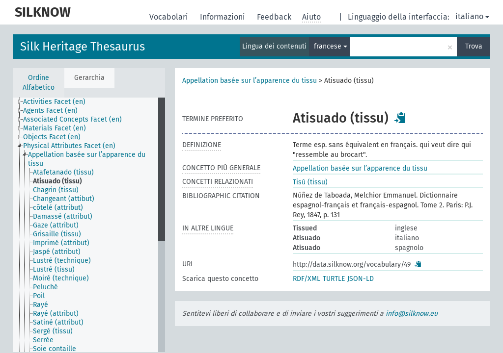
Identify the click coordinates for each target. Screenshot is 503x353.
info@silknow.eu (412, 313)
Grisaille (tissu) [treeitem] (57, 234)
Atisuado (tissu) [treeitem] (57, 181)
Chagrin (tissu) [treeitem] (56, 190)
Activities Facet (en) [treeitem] (54, 102)
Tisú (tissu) (310, 182)
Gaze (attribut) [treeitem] (56, 225)
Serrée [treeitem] (43, 340)
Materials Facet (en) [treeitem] (54, 128)
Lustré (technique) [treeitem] (62, 260)
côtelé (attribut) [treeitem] (58, 207)
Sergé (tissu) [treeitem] (53, 331)
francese (330, 46)
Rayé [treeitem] (40, 305)
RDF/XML (306, 279)
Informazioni (223, 17)
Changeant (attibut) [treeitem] (63, 199)
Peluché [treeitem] (45, 287)
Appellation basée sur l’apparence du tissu (249, 80)
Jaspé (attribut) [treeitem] (57, 252)
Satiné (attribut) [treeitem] (58, 322)
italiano (472, 16)
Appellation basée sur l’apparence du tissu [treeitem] (86, 159)
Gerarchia (89, 78)
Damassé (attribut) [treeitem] (62, 216)
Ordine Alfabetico (39, 83)
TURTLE (334, 279)
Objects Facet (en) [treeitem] (52, 137)
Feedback (275, 17)
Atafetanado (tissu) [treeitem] (63, 172)
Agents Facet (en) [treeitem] (50, 110)
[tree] (89, 225)
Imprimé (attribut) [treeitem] (61, 243)
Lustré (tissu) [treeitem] (54, 269)
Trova (473, 46)
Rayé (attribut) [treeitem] (56, 313)
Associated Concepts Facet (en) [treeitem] (72, 119)
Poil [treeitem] (39, 296)
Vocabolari (169, 17)
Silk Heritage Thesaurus (82, 46)
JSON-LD (360, 279)
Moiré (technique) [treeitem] (61, 278)
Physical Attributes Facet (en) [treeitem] (69, 146)
